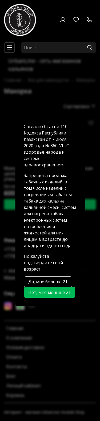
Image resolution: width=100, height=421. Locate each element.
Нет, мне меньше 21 (49, 292)
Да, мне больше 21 (47, 282)
